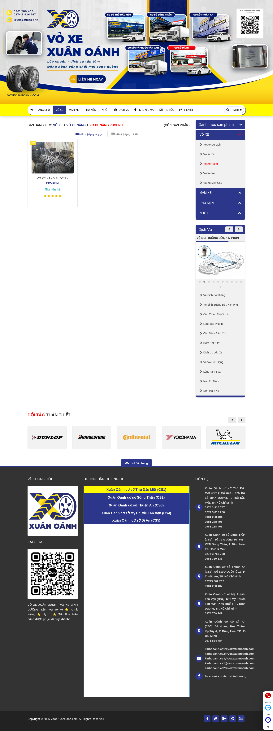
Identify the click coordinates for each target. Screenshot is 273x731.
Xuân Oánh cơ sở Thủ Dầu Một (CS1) (136, 490)
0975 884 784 (214, 640)
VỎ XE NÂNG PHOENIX (106, 125)
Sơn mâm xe (211, 390)
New (33, 143)
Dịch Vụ (121, 110)
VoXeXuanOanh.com (64, 718)
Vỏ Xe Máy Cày (212, 182)
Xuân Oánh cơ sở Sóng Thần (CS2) (136, 497)
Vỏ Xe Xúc (209, 173)
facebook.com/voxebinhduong (225, 676)
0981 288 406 (214, 526)
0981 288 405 (214, 521)
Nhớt (105, 109)
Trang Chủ (40, 110)
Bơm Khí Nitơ (211, 342)
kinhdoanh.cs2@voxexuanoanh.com (225, 653)
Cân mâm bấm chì (214, 333)
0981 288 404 (214, 517)
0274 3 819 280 (215, 512)
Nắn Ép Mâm (211, 381)
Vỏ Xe (59, 109)
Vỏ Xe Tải (209, 154)
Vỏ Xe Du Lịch (212, 144)
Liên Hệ (186, 110)
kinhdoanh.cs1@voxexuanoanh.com (225, 648)
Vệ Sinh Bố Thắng (214, 295)
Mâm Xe (74, 109)
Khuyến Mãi (144, 110)
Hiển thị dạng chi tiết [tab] (124, 134)
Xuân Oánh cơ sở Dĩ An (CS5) (136, 520)
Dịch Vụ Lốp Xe (213, 352)
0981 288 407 (214, 586)
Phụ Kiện (90, 109)
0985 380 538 (214, 558)
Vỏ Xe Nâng (76, 125)
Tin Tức (166, 110)
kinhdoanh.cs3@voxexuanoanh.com (225, 658)
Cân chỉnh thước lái (216, 314)
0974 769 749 (214, 613)
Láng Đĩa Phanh (213, 323)
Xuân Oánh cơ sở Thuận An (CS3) (136, 505)
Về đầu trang (139, 463)
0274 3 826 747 (215, 507)
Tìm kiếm (233, 110)
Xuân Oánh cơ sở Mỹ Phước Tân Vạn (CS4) (136, 513)
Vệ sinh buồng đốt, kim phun (221, 304)
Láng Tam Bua (212, 371)
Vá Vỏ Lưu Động (213, 362)
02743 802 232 (214, 581)
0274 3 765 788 (215, 553)
